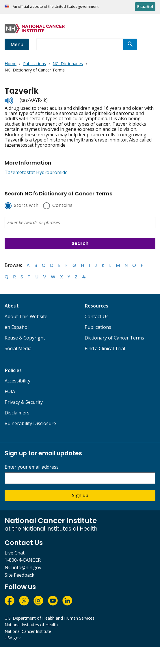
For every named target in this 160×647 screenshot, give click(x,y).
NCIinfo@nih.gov (23, 567)
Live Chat (15, 553)
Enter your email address (32, 467)
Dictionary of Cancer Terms (114, 338)
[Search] (130, 44)
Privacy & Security (24, 402)
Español (145, 6)
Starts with (26, 206)
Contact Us (97, 316)
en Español (17, 327)
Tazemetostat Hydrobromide (36, 172)
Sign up (80, 495)
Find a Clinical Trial (105, 348)
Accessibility (17, 381)
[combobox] (79, 44)
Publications (98, 327)
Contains (62, 206)
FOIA (10, 391)
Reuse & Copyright (25, 338)
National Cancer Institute (28, 631)
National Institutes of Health (31, 624)
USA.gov (13, 637)
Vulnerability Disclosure (30, 423)
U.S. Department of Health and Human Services (49, 618)
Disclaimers (17, 413)
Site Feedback (19, 575)
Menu (16, 44)
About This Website (26, 316)
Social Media (18, 348)
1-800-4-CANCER (23, 560)
